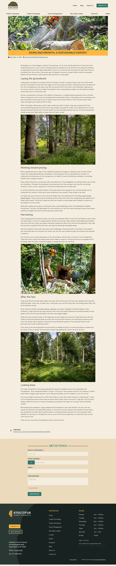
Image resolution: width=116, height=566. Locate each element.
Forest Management (55, 14)
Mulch (108, 14)
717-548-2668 (16, 551)
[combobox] (31, 463)
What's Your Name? (36, 451)
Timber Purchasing (12, 14)
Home (77, 5)
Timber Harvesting (33, 14)
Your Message (33, 477)
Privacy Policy (74, 561)
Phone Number (34, 459)
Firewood (94, 14)
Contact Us (52, 555)
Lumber (51, 536)
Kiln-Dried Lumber (76, 14)
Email (30, 468)
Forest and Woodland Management (35, 57)
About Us (92, 5)
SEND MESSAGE (35, 495)
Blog (83, 5)
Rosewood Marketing (101, 561)
